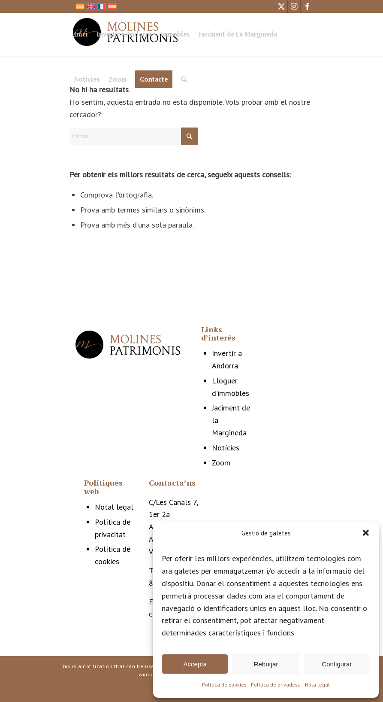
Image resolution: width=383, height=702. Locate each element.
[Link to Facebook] (307, 6)
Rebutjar (266, 664)
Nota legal (317, 684)
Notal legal (114, 507)
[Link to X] (281, 6)
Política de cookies (224, 684)
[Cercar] (184, 79)
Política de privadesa (276, 684)
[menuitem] (80, 35)
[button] (366, 533)
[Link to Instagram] (294, 6)
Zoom (221, 463)
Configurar (337, 664)
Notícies (225, 448)
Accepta (195, 664)
